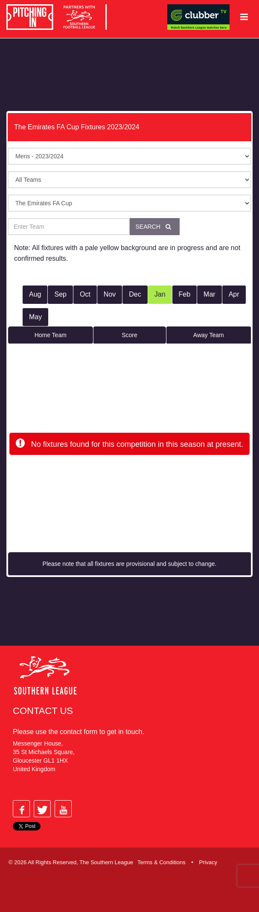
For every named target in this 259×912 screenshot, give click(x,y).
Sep (60, 294)
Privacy (208, 862)
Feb (185, 294)
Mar (209, 294)
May (35, 317)
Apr (234, 294)
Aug (35, 294)
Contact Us (43, 710)
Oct (85, 294)
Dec (135, 294)
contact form (78, 731)
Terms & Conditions (161, 862)
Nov (110, 294)
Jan (160, 294)
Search (155, 226)
